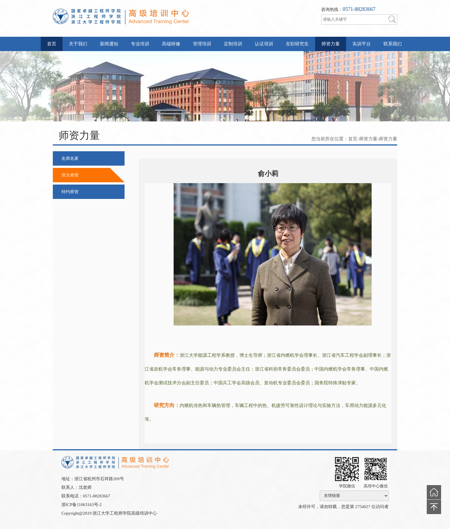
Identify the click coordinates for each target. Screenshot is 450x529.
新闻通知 (109, 43)
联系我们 (392, 43)
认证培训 (264, 43)
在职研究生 (297, 43)
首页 (51, 43)
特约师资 (70, 191)
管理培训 (202, 43)
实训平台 (361, 43)
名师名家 (70, 158)
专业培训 (140, 43)
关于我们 (78, 43)
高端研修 (171, 43)
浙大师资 (70, 175)
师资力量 (330, 43)
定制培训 (233, 43)
